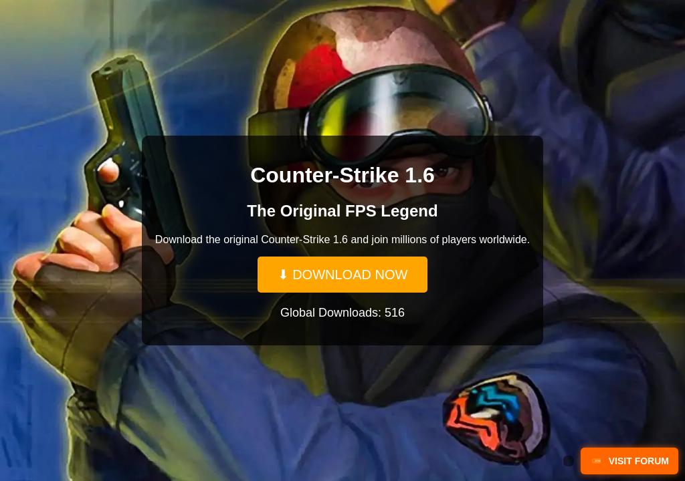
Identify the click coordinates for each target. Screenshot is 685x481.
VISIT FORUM (629, 461)
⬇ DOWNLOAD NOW (343, 274)
